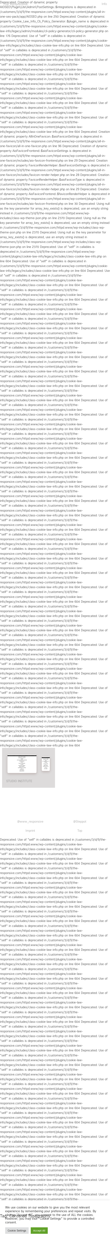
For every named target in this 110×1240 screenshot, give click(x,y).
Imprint (30, 831)
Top (79, 831)
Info (104, 4)
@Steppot (79, 821)
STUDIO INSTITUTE (19, 781)
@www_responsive (30, 821)
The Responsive (15, 4)
